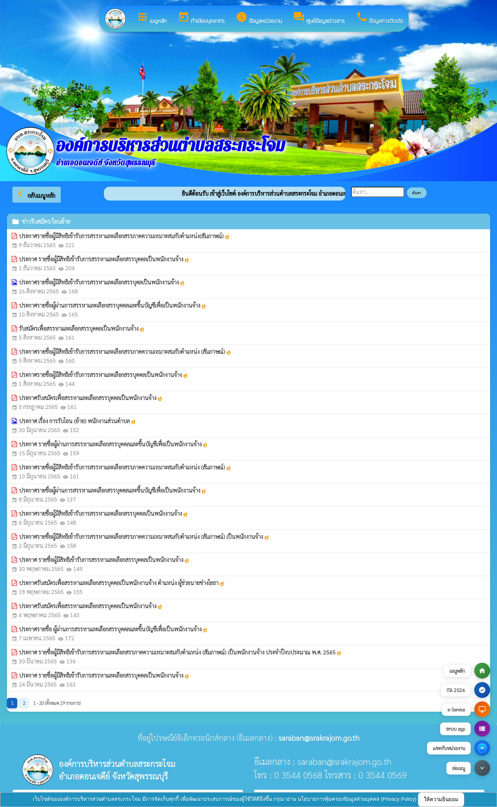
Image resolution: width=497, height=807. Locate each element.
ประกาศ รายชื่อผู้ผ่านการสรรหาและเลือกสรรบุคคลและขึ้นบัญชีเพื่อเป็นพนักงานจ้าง (113, 444)
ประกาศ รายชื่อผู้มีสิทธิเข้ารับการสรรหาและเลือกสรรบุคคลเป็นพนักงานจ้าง (104, 259)
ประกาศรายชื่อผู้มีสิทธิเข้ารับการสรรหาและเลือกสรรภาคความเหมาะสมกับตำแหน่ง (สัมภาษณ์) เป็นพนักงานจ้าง (144, 536)
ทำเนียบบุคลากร (201, 18)
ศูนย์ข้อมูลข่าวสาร (319, 18)
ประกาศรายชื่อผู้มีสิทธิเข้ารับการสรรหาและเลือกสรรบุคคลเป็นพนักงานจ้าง (103, 374)
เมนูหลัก (152, 18)
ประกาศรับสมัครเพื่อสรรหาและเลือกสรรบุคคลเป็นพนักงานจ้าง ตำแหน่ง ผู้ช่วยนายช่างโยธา (122, 582)
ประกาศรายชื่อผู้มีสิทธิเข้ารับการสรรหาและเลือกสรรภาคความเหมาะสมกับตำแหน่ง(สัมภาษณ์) (124, 236)
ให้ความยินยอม (441, 799)
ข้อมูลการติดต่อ (379, 18)
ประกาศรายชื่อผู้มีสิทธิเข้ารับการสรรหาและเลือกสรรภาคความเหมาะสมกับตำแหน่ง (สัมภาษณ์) (125, 351)
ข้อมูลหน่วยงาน (259, 18)
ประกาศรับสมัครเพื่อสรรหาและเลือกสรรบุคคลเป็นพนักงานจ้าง (91, 397)
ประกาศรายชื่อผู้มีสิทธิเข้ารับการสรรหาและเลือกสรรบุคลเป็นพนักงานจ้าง (102, 282)
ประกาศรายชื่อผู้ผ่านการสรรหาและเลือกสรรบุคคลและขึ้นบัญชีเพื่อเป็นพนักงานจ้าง (112, 305)
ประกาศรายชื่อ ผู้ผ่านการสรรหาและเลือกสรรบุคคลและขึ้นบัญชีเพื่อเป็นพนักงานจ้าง (113, 629)
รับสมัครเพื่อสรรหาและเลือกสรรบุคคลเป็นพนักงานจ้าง (82, 328)
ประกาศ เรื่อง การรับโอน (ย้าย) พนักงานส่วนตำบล (77, 421)
